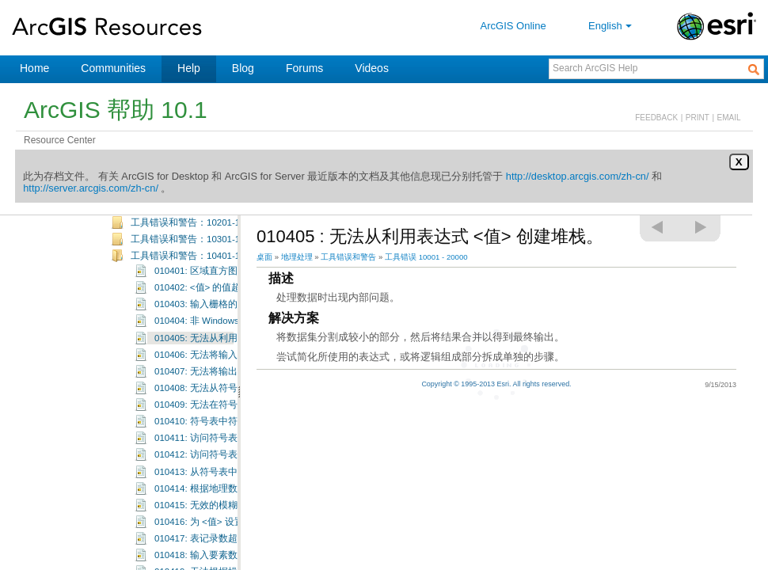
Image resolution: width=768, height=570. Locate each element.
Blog (243, 68)
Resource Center (60, 140)
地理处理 (297, 257)
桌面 (264, 257)
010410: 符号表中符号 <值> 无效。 (227, 450)
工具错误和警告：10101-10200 (195, 235)
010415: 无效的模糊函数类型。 (219, 534)
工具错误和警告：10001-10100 (195, 217)
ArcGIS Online (513, 26)
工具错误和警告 (348, 257)
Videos (372, 68)
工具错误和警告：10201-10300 (195, 251)
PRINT (697, 117)
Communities (113, 68)
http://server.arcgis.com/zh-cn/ (90, 188)
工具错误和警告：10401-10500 (195, 285)
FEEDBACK (656, 117)
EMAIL (729, 117)
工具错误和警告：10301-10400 (195, 268)
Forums (304, 68)
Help (188, 68)
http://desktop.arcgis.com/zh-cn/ (577, 176)
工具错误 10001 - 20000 (426, 257)
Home (34, 68)
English (611, 26)
